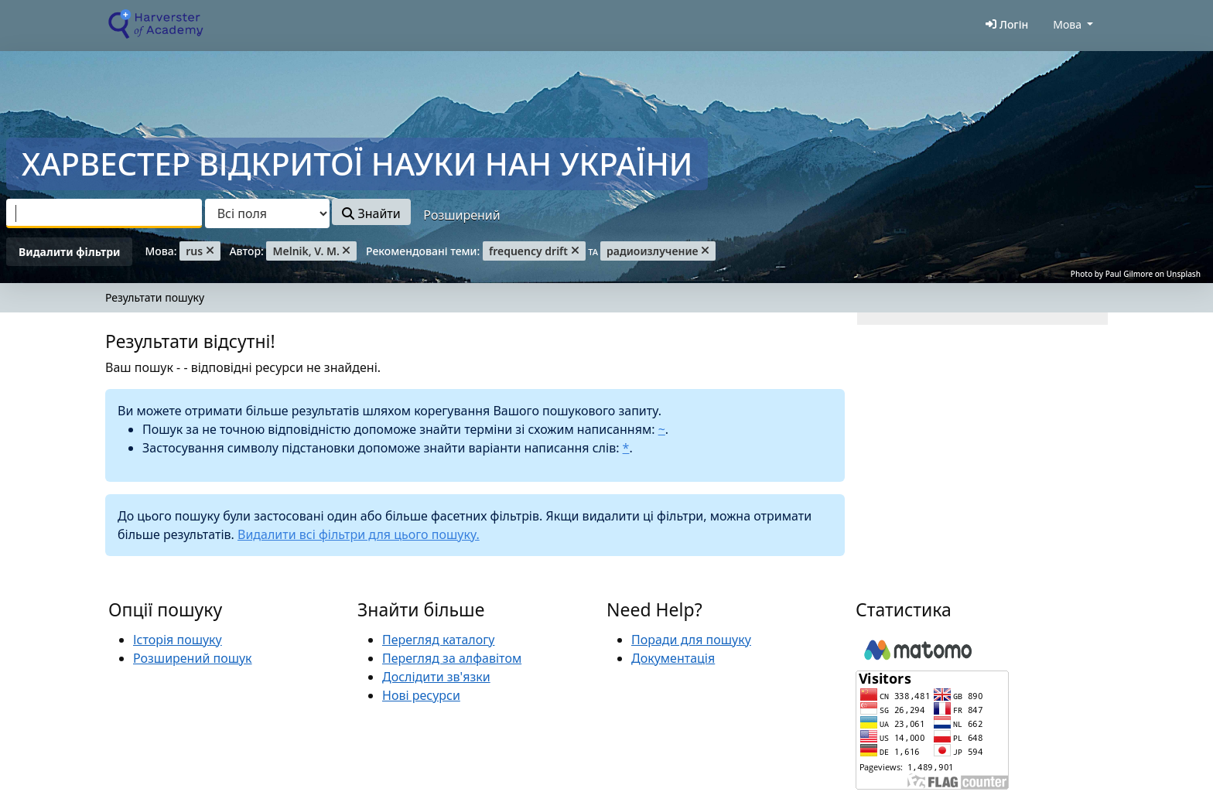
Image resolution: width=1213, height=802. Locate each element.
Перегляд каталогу (438, 639)
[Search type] (267, 213)
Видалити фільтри (69, 251)
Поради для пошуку (691, 639)
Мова (1067, 24)
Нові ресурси (421, 695)
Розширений (461, 215)
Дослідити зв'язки (436, 676)
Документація (673, 658)
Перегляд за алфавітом (451, 658)
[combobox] (104, 213)
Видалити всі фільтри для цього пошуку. (358, 534)
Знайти (371, 213)
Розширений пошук (192, 658)
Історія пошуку (177, 639)
